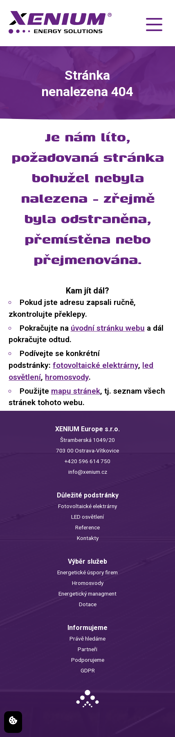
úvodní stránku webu (108, 328)
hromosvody (67, 377)
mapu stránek (75, 391)
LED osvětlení (87, 516)
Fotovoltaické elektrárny (87, 506)
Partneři (87, 649)
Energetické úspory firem (87, 572)
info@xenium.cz (87, 471)
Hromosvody (87, 583)
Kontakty (88, 538)
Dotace (87, 604)
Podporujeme (87, 659)
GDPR (88, 670)
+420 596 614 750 (87, 461)
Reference (87, 527)
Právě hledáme (87, 638)
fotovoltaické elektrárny (95, 365)
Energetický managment (87, 593)
